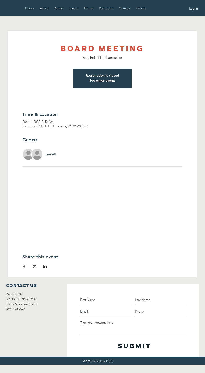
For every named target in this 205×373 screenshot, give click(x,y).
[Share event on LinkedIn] (45, 266)
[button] (44, 8)
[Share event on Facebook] (24, 266)
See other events (102, 80)
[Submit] (134, 346)
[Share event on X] (35, 266)
